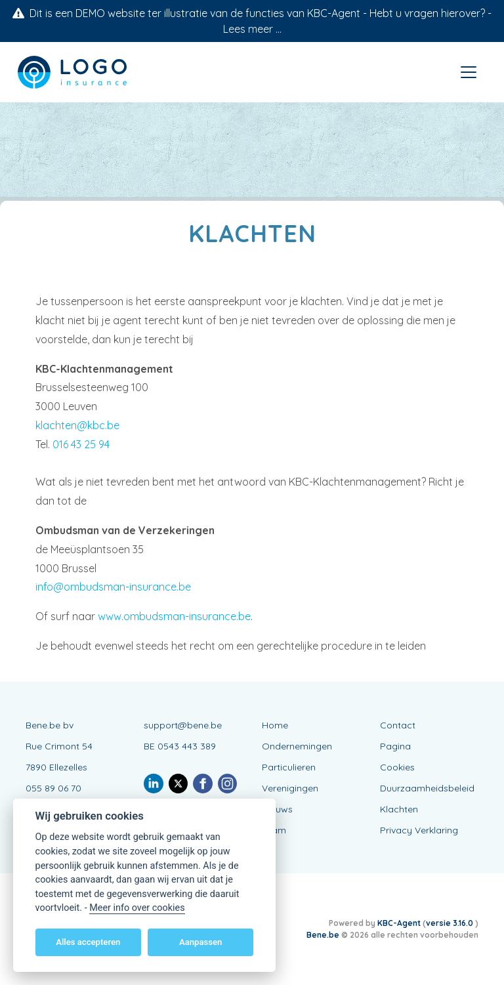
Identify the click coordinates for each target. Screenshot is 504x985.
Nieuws (277, 809)
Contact (397, 725)
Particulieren (289, 767)
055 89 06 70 (53, 788)
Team (274, 830)
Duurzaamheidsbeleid (427, 788)
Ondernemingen (297, 746)
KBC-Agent (399, 923)
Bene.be (322, 935)
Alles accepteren (88, 942)
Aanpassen (200, 942)
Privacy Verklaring (419, 830)
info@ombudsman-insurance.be (113, 586)
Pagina (395, 746)
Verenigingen (290, 788)
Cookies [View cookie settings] (397, 767)
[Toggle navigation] (468, 72)
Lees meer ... (252, 28)
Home (275, 725)
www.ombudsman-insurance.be (174, 616)
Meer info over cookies (136, 907)
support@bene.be (183, 725)
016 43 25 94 (81, 444)
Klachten (399, 809)
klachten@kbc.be (77, 425)
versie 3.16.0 (450, 923)
